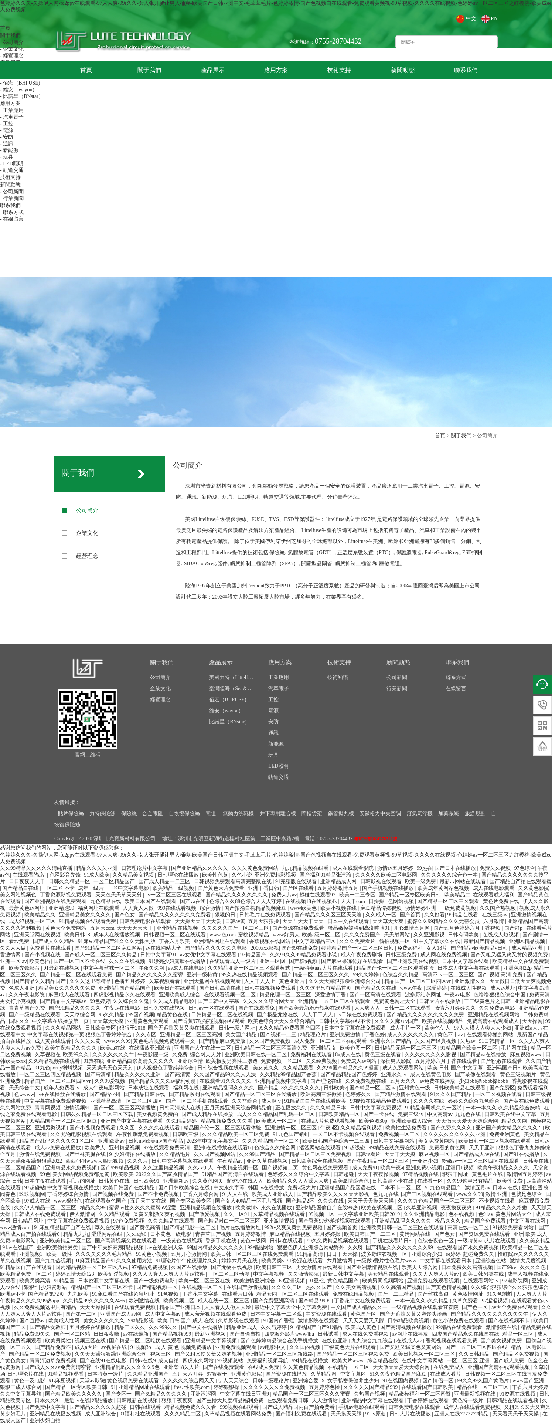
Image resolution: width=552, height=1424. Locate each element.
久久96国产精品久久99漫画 (348, 1068)
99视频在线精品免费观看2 (380, 1101)
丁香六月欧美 (175, 941)
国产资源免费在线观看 (484, 1234)
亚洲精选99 (62, 908)
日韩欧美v (335, 1088)
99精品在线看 (463, 915)
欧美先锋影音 (25, 968)
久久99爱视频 (110, 1081)
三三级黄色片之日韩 (488, 1001)
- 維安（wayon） (19, 89)
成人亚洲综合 (101, 1414)
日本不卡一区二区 (401, 1187)
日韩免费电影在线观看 (146, 921)
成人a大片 (87, 1347)
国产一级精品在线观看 (35, 1014)
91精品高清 (310, 1254)
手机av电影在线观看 (362, 1407)
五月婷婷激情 (251, 1234)
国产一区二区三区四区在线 (477, 1347)
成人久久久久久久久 (411, 1034)
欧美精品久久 (40, 915)
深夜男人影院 (396, 1061)
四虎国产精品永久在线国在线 (466, 1334)
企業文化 (88, 533)
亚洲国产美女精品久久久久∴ (509, 1127)
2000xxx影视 (265, 948)
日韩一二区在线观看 (408, 1008)
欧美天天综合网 (420, 1267)
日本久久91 (48, 1400)
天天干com (354, 901)
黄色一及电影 (30, 1380)
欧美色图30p (374, 1121)
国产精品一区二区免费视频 (40, 1354)
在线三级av (495, 915)
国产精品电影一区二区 (190, 1227)
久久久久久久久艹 (113, 1054)
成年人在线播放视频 (117, 935)
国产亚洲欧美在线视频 (413, 961)
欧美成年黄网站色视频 (444, 888)
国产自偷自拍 (245, 1334)
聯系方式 (456, 677)
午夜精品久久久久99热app (30, 1300)
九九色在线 (468, 1114)
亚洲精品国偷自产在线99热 (327, 1207)
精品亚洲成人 (242, 1327)
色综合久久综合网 (275, 1147)
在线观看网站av (481, 1281)
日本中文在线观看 (348, 921)
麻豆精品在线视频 (290, 1234)
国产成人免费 (509, 1360)
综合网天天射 (206, 1054)
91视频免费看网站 (513, 1227)
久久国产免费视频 (270, 1041)
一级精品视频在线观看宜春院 (425, 1307)
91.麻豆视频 (63, 1380)
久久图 (127, 1127)
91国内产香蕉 (279, 1320)
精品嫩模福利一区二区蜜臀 (420, 1394)
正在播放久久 (291, 1108)
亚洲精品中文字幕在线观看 (373, 1400)
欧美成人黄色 (361, 1327)
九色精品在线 (106, 901)
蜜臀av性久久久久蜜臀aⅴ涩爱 (143, 1207)
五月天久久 (403, 1081)
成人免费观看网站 (403, 1068)
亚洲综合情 (190, 1061)
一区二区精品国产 (114, 881)
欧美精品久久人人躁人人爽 (298, 1181)
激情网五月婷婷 (525, 1174)
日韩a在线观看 (287, 1241)
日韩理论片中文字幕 (145, 868)
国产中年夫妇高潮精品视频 (113, 1247)
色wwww (24, 1094)
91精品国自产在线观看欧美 (316, 1101)
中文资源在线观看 (327, 1314)
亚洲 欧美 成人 (531, 1234)
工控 (273, 699)
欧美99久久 (76, 1054)
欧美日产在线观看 (175, 988)
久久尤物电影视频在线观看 (82, 1134)
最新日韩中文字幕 (344, 1274)
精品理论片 (313, 1034)
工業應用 (278, 677)
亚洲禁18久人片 (182, 1367)
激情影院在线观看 (319, 1320)
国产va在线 (193, 901)
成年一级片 (91, 888)
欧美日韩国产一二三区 (370, 1234)
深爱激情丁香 (331, 994)
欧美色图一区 (356, 1048)
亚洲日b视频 (460, 1167)
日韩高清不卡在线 (393, 1181)
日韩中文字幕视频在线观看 (183, 1161)
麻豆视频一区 (435, 1154)
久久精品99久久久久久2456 (94, 1300)
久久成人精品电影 (174, 1001)
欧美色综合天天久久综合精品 (282, 1021)
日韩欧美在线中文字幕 (511, 1114)
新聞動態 (403, 70)
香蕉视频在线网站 (270, 941)
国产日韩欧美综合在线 (184, 1187)
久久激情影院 (304, 1274)
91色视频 (169, 1294)
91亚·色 (317, 1281)
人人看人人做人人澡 (228, 1307)
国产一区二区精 (73, 1334)
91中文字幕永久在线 (437, 941)
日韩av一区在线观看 (212, 1008)
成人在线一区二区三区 (224, 1300)
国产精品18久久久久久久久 (289, 1088)
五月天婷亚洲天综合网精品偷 (238, 1108)
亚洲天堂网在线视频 (38, 935)
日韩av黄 (235, 921)
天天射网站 (397, 935)
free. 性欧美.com (192, 1387)
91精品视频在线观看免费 (88, 921)
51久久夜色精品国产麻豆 (398, 1374)
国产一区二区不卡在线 (80, 961)
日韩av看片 (368, 1154)
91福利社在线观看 (140, 1414)
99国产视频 (141, 1014)
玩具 (273, 755)
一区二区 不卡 (59, 888)
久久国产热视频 (498, 908)
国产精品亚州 (105, 1094)
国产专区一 (119, 1394)
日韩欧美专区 (101, 1028)
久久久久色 (533, 1267)
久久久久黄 (88, 1041)
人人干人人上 (260, 981)
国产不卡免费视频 (158, 1194)
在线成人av (409, 1340)
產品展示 (213, 70)
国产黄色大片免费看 (222, 888)
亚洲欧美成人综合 (180, 994)
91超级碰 (355, 1147)
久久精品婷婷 (182, 1121)
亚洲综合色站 (491, 1261)
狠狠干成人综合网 (21, 1387)
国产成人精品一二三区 (165, 881)
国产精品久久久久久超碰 (98, 1407)
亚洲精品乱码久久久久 (229, 1088)
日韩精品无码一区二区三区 (406, 1048)
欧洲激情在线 (145, 1300)
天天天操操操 (96, 1307)
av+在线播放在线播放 (62, 1094)
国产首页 (411, 915)
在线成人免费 (264, 1367)
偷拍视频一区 (395, 941)
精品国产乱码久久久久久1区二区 (57, 1141)
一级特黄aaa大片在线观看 (324, 968)
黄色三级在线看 (383, 1054)
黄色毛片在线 (488, 1174)
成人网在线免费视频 (444, 954)
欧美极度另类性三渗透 (232, 1061)
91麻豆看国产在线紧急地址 (124, 1294)
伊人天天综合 (234, 1380)
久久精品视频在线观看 (54, 1061)
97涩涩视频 (495, 1300)
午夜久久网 (152, 968)
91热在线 (94, 1061)
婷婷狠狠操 (227, 1387)
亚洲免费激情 (346, 1034)
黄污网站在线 (415, 1234)
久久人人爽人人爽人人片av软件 (169, 1274)
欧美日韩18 (78, 935)
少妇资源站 (54, 1287)
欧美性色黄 (215, 875)
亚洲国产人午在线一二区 (203, 1048)
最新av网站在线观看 (463, 881)
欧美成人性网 (64, 1320)
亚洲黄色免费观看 (148, 1021)
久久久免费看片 (358, 941)
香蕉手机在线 (221, 1241)
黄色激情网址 (468, 1294)
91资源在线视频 (518, 1394)
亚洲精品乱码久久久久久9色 (128, 1367)
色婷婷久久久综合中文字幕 (299, 1174)
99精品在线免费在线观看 (398, 1147)
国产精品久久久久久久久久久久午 (490, 1314)
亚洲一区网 (273, 961)
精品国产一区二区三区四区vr (418, 981)
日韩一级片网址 (237, 1028)
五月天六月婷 (188, 1374)
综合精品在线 (383, 1360)
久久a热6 (137, 1234)
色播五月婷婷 (130, 981)
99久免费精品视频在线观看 (338, 1241)
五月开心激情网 (189, 1254)
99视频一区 (322, 1214)
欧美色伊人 (438, 1028)
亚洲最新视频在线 (475, 1394)
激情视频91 (78, 1108)
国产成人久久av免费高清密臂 (58, 1367)
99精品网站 (261, 1247)
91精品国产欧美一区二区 (469, 1048)
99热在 (424, 868)
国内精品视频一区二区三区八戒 (92, 1267)
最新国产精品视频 (485, 941)
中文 (471, 18)
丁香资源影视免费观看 (66, 895)
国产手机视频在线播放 (388, 888)
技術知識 (337, 677)
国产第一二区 (81, 1314)
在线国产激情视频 (247, 1287)
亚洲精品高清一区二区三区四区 (127, 1101)
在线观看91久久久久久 (226, 1081)
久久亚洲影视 (429, 935)
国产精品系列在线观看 (195, 1094)
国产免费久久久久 (451, 1127)
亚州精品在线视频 (178, 928)
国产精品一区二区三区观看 (449, 901)
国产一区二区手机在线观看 (197, 1101)
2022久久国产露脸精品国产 (168, 1174)
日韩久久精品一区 (70, 881)
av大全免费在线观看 (515, 1307)
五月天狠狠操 (264, 921)
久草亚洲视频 (422, 1207)
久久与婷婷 (274, 1327)
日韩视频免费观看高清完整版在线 (233, 881)
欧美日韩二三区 (275, 1267)
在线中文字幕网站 (423, 1360)
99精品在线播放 (311, 1360)
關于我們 (149, 70)
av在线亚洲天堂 (166, 1247)
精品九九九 (76, 1234)
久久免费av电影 (497, 1008)
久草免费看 (466, 1300)
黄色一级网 (254, 1241)
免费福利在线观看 (311, 1054)
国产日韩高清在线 (220, 988)
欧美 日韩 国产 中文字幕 (455, 1068)
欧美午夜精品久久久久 (71, 1048)
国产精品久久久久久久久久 (237, 895)
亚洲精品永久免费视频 (71, 1167)
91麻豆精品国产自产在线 (63, 1227)
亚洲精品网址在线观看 (220, 941)
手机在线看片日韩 (393, 1241)
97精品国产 (254, 954)
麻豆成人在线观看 (69, 994)
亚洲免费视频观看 (236, 1347)
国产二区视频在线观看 (427, 1194)
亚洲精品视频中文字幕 (281, 1081)
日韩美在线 (536, 1161)
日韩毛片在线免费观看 (265, 915)
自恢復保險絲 (184, 813)
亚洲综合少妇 (427, 1254)
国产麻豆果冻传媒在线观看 (353, 961)
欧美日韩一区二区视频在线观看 (495, 1141)
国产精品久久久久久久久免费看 (175, 915)
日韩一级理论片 (271, 1380)
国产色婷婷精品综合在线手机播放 (280, 1340)
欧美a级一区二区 (322, 935)
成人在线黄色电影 (431, 1074)
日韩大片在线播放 (440, 1001)
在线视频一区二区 (202, 1287)
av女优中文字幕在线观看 (209, 954)
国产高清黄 (178, 1074)
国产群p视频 (304, 961)
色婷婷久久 (359, 1094)
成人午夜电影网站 (104, 1088)
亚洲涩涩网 (204, 1394)
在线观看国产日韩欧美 (427, 1387)
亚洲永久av (394, 1074)
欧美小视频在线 (339, 908)
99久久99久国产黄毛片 (483, 1380)
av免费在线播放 (438, 1081)
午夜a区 (329, 1127)
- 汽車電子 (12, 117)
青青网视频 (48, 1108)
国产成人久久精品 (54, 941)
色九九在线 (386, 1194)
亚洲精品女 (324, 1048)
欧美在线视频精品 (443, 1021)
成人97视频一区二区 (33, 921)
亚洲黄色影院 (247, 1374)
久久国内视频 (305, 1347)
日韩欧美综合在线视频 (317, 1161)
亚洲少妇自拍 (46, 1420)
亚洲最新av (176, 1181)
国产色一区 (475, 1307)
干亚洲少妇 (426, 1161)
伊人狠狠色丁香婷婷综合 (166, 1068)
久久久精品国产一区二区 (271, 1141)
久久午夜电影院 (27, 994)
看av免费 (20, 941)
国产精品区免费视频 (517, 1354)
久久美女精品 (535, 1241)
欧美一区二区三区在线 (205, 1281)
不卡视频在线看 (498, 1201)
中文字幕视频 (269, 1274)
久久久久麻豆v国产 (397, 1021)
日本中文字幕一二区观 (276, 1314)
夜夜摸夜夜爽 (457, 1207)
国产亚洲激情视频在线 (372, 1267)
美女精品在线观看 (389, 1274)
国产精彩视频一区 (157, 1287)
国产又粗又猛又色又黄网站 (411, 1347)
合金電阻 (152, 813)
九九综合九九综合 (372, 1340)
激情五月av (477, 1187)
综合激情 (211, 908)
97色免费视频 (129, 1221)
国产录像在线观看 (476, 1074)
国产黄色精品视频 (447, 1287)
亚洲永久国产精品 (391, 1041)
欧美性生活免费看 (406, 1127)
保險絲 (129, 813)
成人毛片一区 (406, 1028)
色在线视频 (462, 1214)
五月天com (102, 928)
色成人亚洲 (22, 988)
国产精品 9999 (315, 1300)
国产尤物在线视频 (232, 1267)
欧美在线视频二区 (382, 1207)
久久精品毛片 (175, 1154)
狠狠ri (31, 1287)
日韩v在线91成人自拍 (155, 1360)
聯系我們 (466, 70)
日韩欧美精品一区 (339, 1114)
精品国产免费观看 (485, 1221)
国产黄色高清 (145, 1227)
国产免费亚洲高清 (274, 1300)
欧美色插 (40, 961)
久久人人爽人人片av (436, 1274)
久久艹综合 (245, 1101)
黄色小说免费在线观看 (459, 1320)
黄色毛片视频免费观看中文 (165, 1041)
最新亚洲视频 (211, 1334)
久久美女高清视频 (356, 1287)
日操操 (377, 901)
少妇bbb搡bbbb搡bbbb (484, 1081)
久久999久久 (164, 1327)
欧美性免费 (510, 1181)
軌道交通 (278, 777)
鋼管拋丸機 (341, 813)
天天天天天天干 (135, 928)
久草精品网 (324, 1374)
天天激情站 (325, 1400)
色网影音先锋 (66, 875)
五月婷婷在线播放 (90, 1327)
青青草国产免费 (28, 1008)
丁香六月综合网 (201, 1194)
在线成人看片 (446, 1374)
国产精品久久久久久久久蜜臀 (150, 974)
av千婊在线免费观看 (360, 1014)
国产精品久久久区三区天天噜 (328, 915)
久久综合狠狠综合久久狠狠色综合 (510, 1287)
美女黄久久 (266, 1068)
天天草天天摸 (108, 1021)
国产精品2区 (301, 1201)
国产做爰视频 (205, 1214)
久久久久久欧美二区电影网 (387, 875)
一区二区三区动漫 (229, 1274)
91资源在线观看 (305, 1261)
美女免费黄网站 (437, 1141)
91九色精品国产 (444, 1187)
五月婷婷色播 (325, 1387)
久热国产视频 (370, 1394)
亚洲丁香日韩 (264, 888)
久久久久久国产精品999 (371, 1387)
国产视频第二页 (281, 1167)
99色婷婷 (100, 1001)
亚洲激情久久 (470, 981)
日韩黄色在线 (115, 1181)
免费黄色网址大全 (395, 1001)
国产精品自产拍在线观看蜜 (521, 881)
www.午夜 (411, 988)
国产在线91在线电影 (104, 1360)
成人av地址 (503, 988)
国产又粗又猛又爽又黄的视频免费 (509, 954)
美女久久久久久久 (104, 1320)
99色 (45, 1174)
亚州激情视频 (279, 1221)
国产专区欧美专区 (191, 1201)
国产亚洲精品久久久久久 (200, 868)
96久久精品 (112, 1014)
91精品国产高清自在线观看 (233, 1174)
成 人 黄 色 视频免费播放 (184, 1347)
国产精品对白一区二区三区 (230, 1221)
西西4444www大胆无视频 (95, 1161)
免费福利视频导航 (268, 1360)
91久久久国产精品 (451, 1094)
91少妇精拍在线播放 (133, 1154)
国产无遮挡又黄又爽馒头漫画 (414, 1314)
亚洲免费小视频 (424, 1167)
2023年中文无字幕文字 (213, 1141)
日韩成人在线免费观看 (40, 1214)
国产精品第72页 (47, 1294)
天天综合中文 (25, 1088)
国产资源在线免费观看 (299, 928)
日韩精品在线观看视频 (513, 1400)
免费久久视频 (496, 868)
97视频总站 (231, 1360)
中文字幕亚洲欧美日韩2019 (369, 1214)
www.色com (222, 935)
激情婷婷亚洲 (421, 908)
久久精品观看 (298, 1068)
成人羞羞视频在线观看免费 (216, 1314)
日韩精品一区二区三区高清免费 (272, 1048)
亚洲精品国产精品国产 (125, 988)
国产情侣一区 (438, 1380)
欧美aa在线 (113, 1048)
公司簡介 (88, 510)
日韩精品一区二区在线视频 (223, 1014)
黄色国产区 (364, 1314)
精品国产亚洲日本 (180, 1307)
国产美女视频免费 (502, 1340)
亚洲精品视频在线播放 (206, 1207)
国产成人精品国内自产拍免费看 (299, 1407)
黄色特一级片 (468, 1400)
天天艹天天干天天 (303, 921)
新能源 (276, 744)
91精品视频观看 (66, 1374)
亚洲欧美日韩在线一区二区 (256, 1054)
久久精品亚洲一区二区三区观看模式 (250, 968)
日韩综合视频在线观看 (224, 1068)
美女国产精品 (241, 1034)
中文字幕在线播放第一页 (61, 1021)
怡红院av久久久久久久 (524, 1254)
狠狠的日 (226, 915)
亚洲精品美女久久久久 (85, 915)
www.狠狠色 (68, 1201)
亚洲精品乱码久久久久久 (403, 1221)
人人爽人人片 (532, 1294)
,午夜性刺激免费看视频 (143, 1134)
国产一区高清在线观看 (376, 994)
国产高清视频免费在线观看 (127, 1241)
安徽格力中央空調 (380, 813)
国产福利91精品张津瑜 (326, 875)
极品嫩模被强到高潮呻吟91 (359, 928)
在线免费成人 (449, 1367)
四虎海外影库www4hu (290, 1334)
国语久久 (19, 1021)
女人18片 (437, 948)
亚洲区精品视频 (527, 941)
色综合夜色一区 (436, 1241)
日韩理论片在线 (26, 1374)
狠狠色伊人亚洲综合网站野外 (311, 1247)
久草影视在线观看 (239, 1320)
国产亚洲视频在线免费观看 (56, 901)
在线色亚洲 (335, 1340)
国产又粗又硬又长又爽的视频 (209, 1354)
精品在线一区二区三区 (483, 1387)
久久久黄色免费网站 (256, 868)
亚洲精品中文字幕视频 (211, 1340)
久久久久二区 (287, 1287)
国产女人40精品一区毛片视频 (249, 1201)
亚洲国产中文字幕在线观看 (132, 1121)
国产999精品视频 (120, 1167)
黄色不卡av (450, 1034)
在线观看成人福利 (494, 895)
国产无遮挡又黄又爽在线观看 (182, 1028)
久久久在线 (331, 1201)
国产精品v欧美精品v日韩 (480, 948)
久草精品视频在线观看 (279, 1214)
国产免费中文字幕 (45, 1407)
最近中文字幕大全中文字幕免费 (291, 1307)
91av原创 (376, 1414)
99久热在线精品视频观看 (250, 974)
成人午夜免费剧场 (362, 954)
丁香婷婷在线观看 (428, 1400)
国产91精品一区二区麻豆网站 (109, 948)
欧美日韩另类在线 (484, 1274)
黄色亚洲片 (292, 981)
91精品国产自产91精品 (317, 1327)
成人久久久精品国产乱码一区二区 (276, 1114)
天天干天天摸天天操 (371, 1201)
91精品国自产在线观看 (26, 1267)
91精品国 (65, 1281)
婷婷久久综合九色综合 (474, 1101)
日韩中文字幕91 (159, 954)
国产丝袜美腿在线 (85, 1154)
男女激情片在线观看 (320, 1267)
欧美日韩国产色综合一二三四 (336, 1141)
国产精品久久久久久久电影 (216, 948)
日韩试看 (329, 1334)
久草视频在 (48, 1054)
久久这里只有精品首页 (326, 988)
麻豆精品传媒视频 (381, 908)
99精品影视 (141, 1320)
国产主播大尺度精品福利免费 (230, 1400)
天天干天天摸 (400, 1154)
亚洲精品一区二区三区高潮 (192, 1034)
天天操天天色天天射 (110, 1068)
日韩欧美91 (147, 1181)
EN (494, 18)
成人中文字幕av (163, 1314)
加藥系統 (448, 813)
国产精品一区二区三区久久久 (316, 974)
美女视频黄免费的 (158, 1114)
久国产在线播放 (190, 1267)
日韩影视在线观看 (381, 881)
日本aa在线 (506, 1187)
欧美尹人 (96, 1147)
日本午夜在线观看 (45, 1181)
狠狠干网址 (456, 1174)
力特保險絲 (102, 813)
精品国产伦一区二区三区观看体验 (395, 968)
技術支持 (339, 70)
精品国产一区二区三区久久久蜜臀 (312, 1394)
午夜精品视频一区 (238, 1167)
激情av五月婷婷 (396, 868)
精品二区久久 (130, 1327)
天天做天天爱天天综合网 (402, 1367)
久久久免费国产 (363, 935)
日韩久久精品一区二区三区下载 (97, 1114)
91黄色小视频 (152, 1254)
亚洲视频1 (31, 1254)
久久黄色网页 (208, 1181)
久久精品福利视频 (361, 1127)
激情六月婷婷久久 (455, 1008)
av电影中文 (273, 1347)
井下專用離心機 (278, 813)
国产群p (514, 928)
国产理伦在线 (326, 1081)
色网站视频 (401, 901)
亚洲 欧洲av (112, 1141)
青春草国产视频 (214, 1234)
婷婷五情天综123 (75, 1274)
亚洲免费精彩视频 (276, 875)
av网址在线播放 (411, 1334)
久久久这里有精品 (90, 981)
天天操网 (532, 1021)
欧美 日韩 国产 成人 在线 (186, 1320)
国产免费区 (502, 1088)
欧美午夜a (391, 1167)
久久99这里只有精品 (471, 1181)
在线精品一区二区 (349, 1367)
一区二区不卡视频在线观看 (344, 1134)
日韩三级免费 (402, 954)
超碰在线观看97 (318, 895)
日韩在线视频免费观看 (270, 988)
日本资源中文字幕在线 (104, 1281)
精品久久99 (93, 1207)
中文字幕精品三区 (315, 941)
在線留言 (456, 688)
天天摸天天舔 (347, 1414)
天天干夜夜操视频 (379, 1174)
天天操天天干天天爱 (199, 921)
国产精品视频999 (172, 1334)
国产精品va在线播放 (484, 1054)
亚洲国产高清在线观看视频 (499, 1367)
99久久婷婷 (366, 974)
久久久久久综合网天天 (269, 1001)
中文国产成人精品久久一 (360, 1307)
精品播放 (103, 1400)
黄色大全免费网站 (66, 928)
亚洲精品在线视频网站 (494, 1014)
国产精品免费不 (53, 1347)
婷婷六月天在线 (240, 1261)
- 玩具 (6, 157)
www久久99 (117, 1041)
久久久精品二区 (183, 1414)
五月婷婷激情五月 (338, 888)
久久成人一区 (381, 915)
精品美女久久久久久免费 (67, 988)
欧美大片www (348, 1360)
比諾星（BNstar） (229, 722)
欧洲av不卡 (12, 1294)
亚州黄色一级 (415, 1088)
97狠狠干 (218, 1374)
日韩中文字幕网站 (394, 1141)
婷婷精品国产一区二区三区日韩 (358, 948)
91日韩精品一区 (498, 1041)
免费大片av (284, 895)
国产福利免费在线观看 (301, 1414)
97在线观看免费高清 (167, 1147)
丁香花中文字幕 (201, 1294)
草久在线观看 (111, 1227)
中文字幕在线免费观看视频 (56, 1101)
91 (113, 1387)
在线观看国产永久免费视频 (468, 1247)
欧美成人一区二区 (277, 1121)
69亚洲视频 (292, 1281)
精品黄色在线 (173, 1014)
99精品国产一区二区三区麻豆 (64, 1121)
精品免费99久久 (33, 1334)
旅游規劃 (475, 813)
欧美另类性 (58, 1340)
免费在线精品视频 (354, 1294)
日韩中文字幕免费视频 (376, 1108)
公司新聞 (396, 677)
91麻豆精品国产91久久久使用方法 (114, 1261)
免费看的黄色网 (448, 1147)
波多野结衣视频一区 (385, 1254)
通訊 (273, 733)
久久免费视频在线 (366, 1081)
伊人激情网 (83, 1214)
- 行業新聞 (12, 198)
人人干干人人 (318, 1014)
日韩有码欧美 (464, 935)
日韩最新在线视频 (137, 1400)
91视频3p (141, 1347)
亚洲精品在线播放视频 (56, 1414)
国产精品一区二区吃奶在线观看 (146, 1340)
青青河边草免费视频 (54, 1360)
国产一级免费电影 (154, 1281)
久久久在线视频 (128, 961)
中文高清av (440, 1114)
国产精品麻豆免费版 (223, 1041)
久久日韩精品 (475, 1354)
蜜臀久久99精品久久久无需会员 (444, 921)
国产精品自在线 (21, 888)
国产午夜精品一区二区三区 (378, 1161)
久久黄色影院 (534, 888)
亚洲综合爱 (306, 1380)
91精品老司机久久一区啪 (434, 1108)
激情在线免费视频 (40, 1154)
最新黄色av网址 (27, 908)
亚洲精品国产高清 (528, 921)
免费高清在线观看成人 (493, 1021)
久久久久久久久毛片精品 (104, 1254)
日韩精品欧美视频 (409, 1320)
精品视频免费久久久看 (227, 1121)
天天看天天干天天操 (516, 1414)
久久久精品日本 (329, 1108)
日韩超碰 (344, 1174)
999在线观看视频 (177, 908)
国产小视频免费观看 (93, 1127)
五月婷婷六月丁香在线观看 (446, 1061)
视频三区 (161, 1354)
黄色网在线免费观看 (326, 1167)
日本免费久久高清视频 (467, 1267)
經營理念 (88, 556)
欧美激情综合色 (351, 1181)
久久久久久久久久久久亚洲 (455, 1134)
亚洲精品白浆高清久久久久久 (140, 1061)
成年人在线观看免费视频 (473, 1407)
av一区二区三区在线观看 (174, 895)
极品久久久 (448, 1221)
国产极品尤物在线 (278, 1014)
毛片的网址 (83, 1181)
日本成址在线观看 (149, 1088)
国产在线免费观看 (224, 1367)
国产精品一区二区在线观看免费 (77, 974)
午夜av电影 (457, 994)
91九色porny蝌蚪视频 (59, 1068)
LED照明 (278, 766)
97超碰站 (34, 1187)
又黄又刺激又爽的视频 (160, 1214)
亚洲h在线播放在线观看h (223, 1147)
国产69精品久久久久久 (161, 1394)
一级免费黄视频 (458, 908)
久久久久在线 (429, 1101)
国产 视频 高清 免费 (500, 974)
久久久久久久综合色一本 (450, 875)
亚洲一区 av (13, 961)
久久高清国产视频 (402, 1287)
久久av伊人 (201, 1167)
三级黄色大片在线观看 (350, 1347)
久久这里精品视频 (164, 1167)
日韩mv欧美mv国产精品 (156, 1141)
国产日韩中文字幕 (219, 1001)
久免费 (180, 1054)
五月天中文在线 (149, 1201)
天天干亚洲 (482, 1147)
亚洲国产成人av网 (121, 1314)
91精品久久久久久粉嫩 (502, 1207)
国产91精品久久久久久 (75, 1008)
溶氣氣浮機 (420, 813)
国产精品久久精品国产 (40, 981)
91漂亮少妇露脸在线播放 (178, 961)
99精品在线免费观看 (460, 1327)
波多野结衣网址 (424, 994)
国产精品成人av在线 (477, 1154)
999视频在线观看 (240, 1407)
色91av (485, 1214)
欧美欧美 (123, 1174)
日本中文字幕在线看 (466, 961)
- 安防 (6, 137)
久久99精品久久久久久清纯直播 (37, 868)
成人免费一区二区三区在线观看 (331, 1041)
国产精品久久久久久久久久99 (400, 1247)
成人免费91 (365, 1167)
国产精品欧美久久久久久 (74, 1394)
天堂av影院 (92, 1380)
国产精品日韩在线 (145, 1094)
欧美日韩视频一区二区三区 (424, 1354)
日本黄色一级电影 (171, 1234)
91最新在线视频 (62, 968)
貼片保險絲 (71, 813)
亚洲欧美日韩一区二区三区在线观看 (403, 1227)
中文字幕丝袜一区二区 (109, 968)
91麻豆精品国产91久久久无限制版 (117, 941)
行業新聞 (396, 688)
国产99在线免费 (300, 948)
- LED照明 (11, 163)
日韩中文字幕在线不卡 (345, 1021)
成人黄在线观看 (53, 1041)
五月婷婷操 (328, 1234)
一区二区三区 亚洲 (469, 1360)
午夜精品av (230, 1161)
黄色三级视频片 (519, 1074)
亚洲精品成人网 (339, 881)
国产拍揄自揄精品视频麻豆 (256, 908)
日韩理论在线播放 (178, 875)
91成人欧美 (97, 875)
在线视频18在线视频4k (311, 901)
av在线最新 (136, 1334)
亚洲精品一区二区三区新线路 (280, 1354)
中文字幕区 (354, 1374)
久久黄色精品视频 (304, 1367)
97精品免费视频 (150, 1267)
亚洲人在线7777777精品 (462, 1414)
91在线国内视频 (401, 1380)
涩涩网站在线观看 (320, 1147)
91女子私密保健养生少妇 (351, 1380)
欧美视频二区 (179, 1300)
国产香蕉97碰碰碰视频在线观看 (209, 1021)
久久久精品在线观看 (172, 1221)
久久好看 (434, 915)
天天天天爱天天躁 (364, 1320)
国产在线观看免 (257, 1008)
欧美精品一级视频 (174, 888)
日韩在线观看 (146, 1407)
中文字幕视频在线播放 (73, 1187)
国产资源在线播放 (287, 1374)
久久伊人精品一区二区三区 (46, 1207)
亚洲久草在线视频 (267, 1161)
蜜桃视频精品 (254, 935)
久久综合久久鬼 (131, 1001)
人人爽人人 (368, 1008)
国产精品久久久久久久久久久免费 (426, 1014)
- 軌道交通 (12, 170)
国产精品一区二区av (373, 1088)
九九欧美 (79, 1294)
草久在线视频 (16, 1261)
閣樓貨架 (311, 813)
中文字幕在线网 (528, 1221)
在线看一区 (430, 1181)
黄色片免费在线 (502, 901)
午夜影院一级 (153, 1054)
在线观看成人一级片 (233, 961)
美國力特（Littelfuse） (231, 677)
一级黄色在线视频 (182, 1241)
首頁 (86, 70)
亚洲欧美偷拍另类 (58, 1247)
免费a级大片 (302, 1187)
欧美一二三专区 (358, 895)
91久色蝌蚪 (500, 1294)
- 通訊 (6, 143)
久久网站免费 (16, 1108)
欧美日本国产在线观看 (151, 901)
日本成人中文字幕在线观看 (469, 968)
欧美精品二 (457, 895)
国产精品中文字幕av (64, 1001)
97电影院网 (515, 1281)
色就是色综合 (527, 1194)
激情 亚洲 (497, 1194)
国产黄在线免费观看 (527, 1101)
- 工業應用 (12, 110)
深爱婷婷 (437, 988)
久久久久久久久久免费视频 (275, 1387)
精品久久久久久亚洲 (138, 1074)
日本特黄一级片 (106, 1374)
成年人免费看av (62, 1088)
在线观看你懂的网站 (491, 1034)
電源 (273, 710)
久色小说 (242, 875)
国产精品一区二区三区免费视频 (316, 1154)
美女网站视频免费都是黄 (81, 1174)
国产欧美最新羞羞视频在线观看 (315, 1008)
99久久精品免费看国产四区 (290, 1028)
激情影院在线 (502, 1327)
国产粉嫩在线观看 (502, 1061)
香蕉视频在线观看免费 (452, 1340)
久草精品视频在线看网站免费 (238, 1414)
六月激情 (494, 921)
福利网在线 (186, 1088)
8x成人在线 (348, 1054)
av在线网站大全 (164, 948)
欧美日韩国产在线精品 (129, 1187)
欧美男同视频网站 (383, 1281)
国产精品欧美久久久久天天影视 (334, 1194)
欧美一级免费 (421, 881)
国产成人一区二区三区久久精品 (101, 954)
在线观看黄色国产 (106, 1201)
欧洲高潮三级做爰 (321, 1094)
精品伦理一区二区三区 (286, 994)
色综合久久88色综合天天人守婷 (246, 901)
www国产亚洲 (529, 1380)
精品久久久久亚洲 (97, 868)
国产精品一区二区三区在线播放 (261, 1094)
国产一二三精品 (396, 1294)
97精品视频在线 (421, 1174)
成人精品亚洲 (527, 948)
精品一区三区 (518, 1334)
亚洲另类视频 (51, 1127)
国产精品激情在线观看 (401, 1094)
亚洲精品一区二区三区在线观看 (335, 1001)
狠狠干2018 (132, 1028)
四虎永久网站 (199, 1360)
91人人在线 (235, 1194)
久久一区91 (237, 1214)
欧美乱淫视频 (114, 1274)
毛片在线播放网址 (240, 1227)
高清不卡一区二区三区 (449, 974)
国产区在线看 (299, 888)
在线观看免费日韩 (288, 1400)
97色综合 (524, 868)
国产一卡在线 (379, 1114)
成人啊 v (271, 1101)
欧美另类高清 (35, 1281)
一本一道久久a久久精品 (422, 1300)
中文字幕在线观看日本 (446, 1261)
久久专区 (147, 1034)
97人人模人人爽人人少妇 (483, 1028)
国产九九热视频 (53, 1261)
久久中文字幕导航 (21, 1394)
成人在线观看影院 (353, 868)
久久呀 (355, 1247)
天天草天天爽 (388, 921)
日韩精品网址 (29, 1221)
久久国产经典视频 (436, 1041)
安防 (273, 722)
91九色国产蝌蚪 (292, 1134)
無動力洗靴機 (238, 813)
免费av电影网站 (18, 1241)
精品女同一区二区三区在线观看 (293, 1294)
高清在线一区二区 (468, 1227)
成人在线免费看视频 (366, 1334)
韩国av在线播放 (266, 1187)
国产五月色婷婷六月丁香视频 (467, 928)
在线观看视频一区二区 (230, 994)
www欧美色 (304, 908)
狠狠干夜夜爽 (177, 1400)
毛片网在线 (514, 1048)
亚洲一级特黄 (203, 974)
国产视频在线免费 (113, 1194)
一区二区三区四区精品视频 (51, 1074)
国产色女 (125, 915)
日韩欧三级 (186, 1134)
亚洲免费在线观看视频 (433, 1281)
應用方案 (276, 70)
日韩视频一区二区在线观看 (175, 935)
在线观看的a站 (30, 875)
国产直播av (32, 1320)
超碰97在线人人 (246, 1181)
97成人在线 (38, 1201)
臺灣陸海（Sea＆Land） (231, 688)
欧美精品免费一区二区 (26, 1274)
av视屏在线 (114, 1347)
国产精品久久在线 (376, 988)
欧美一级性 (60, 1254)
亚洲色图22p (517, 968)
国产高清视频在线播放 (406, 1327)
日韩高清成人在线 (180, 1108)
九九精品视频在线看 (306, 868)
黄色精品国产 (343, 1281)
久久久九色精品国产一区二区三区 (437, 1201)
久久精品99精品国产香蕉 (289, 1074)
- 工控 (6, 123)
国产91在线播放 (522, 1154)
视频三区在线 (91, 1340)
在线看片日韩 (238, 1294)
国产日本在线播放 (456, 868)
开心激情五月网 (412, 928)
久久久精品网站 (64, 1028)
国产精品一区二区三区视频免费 (354, 1354)
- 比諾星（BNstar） (22, 96)
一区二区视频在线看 (499, 1094)
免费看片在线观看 (51, 948)
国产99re (507, 1267)
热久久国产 (319, 1287)
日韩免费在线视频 (164, 1008)
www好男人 (286, 935)
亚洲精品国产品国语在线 (348, 1187)
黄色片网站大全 (514, 1214)
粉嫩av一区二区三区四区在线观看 (481, 1161)
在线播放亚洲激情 (150, 1048)
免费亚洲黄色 (505, 1134)
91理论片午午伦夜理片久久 (187, 1261)
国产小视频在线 (43, 954)
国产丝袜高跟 (434, 1294)
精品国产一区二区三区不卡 (102, 1287)
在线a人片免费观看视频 (329, 1121)
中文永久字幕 (230, 1187)
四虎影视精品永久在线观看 (125, 994)
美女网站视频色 (19, 895)
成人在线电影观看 (494, 888)
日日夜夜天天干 (28, 881)
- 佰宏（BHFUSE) (20, 83)
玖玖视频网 (32, 1194)
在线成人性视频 (469, 988)
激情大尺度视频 (529, 1261)
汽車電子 (278, 688)
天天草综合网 (80, 1014)
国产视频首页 (342, 1227)
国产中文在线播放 (202, 1327)
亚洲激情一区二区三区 (291, 1127)
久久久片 (138, 1161)
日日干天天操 (343, 1254)
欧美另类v (272, 1261)
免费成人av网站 (359, 1061)
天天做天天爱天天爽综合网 (468, 1121)
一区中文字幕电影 (129, 888)
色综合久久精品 (401, 974)
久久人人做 (13, 948)
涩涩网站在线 (107, 1234)
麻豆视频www (526, 1054)
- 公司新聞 (12, 191)
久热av (468, 1041)
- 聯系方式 (12, 212)
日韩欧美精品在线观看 (460, 1088)
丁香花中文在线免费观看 (363, 1300)
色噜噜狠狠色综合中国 (500, 994)
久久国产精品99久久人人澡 (226, 1074)
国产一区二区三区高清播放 (125, 1108)
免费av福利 (410, 948)
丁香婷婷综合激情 (68, 1194)
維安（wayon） (226, 710)
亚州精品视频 (125, 1147)
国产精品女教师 (48, 1327)
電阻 (210, 813)
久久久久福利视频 (21, 928)
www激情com (16, 1227)
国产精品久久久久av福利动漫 (163, 1081)
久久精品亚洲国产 (148, 1374)
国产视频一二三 (279, 1034)
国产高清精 (98, 1074)
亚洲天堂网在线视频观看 (213, 981)
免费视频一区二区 (282, 1061)
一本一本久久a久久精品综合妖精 (504, 1108)
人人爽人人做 (139, 908)
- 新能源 (9, 150)
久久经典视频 (322, 1061)
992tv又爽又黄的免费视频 (294, 1227)
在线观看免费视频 (135, 1307)
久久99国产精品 (258, 1154)
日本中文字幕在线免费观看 (356, 1028)
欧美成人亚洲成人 (273, 1194)
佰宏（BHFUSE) (227, 699)
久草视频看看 (165, 981)
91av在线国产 (18, 1247)
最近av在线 (77, 1400)
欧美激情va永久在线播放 (264, 1207)
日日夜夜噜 (107, 1334)
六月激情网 (340, 1261)
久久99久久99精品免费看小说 (304, 954)
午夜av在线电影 (122, 1008)
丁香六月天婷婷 (531, 1387)
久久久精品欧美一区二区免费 (236, 1134)
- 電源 (6, 130)
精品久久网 (515, 1121)
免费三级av (411, 1114)
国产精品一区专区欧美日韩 (410, 895)
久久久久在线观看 (160, 1127)
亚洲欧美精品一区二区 (66, 1241)
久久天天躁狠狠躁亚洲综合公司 (345, 981)
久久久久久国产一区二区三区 (236, 928)
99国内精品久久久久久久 (216, 1247)
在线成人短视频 (501, 935)
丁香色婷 (374, 1034)
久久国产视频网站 (215, 1154)
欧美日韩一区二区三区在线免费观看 (253, 1254)
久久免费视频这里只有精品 (46, 1307)
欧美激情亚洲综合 (255, 1281)
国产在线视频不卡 (509, 1320)
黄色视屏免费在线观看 (133, 1380)
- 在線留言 (12, 219)
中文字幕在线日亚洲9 (245, 1394)
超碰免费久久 (479, 1254)
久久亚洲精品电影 (424, 1214)
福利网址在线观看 (99, 908)
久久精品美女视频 (133, 875)
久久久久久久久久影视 (431, 1054)
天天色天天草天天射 (119, 895)
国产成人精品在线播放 (208, 1114)
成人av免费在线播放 (58, 1147)
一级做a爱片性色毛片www (387, 1261)
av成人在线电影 (186, 968)
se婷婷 (453, 1254)
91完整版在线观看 (296, 881)
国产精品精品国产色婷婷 (349, 1074)
